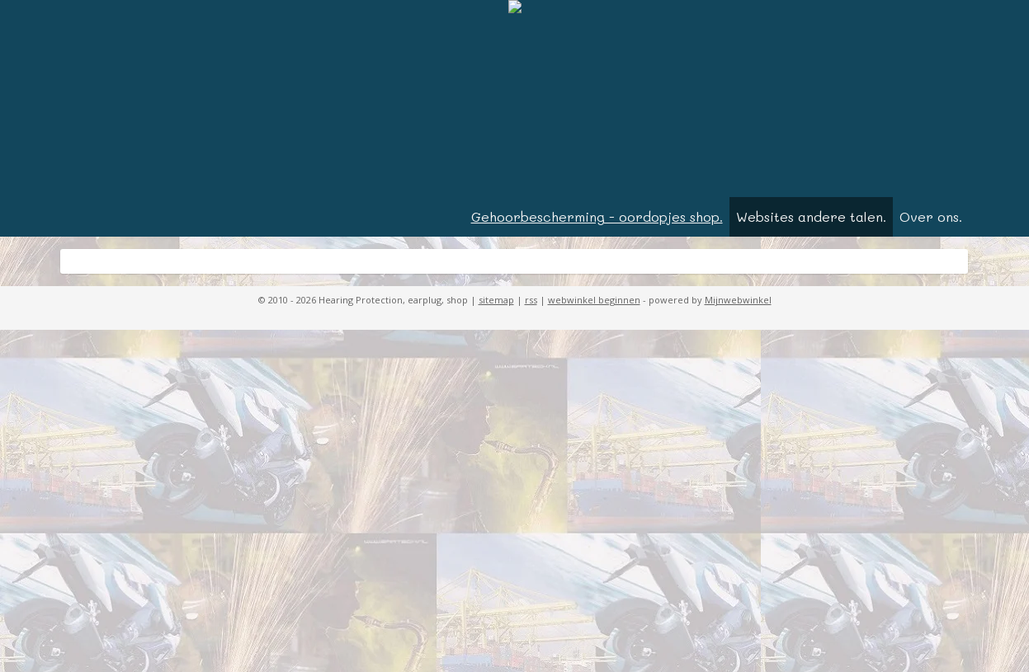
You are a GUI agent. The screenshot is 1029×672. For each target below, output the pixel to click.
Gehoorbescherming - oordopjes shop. (597, 216)
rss (531, 300)
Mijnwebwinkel (738, 300)
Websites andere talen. (811, 216)
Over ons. (930, 216)
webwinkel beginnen (594, 300)
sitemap (496, 300)
